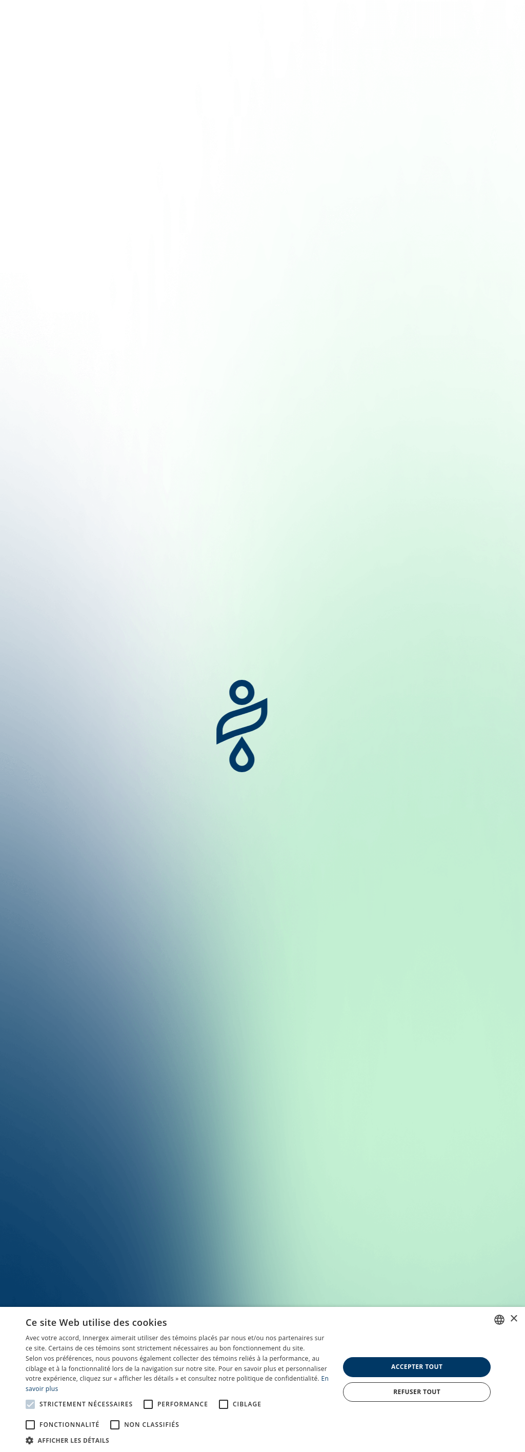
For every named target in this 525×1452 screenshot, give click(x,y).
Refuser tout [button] (416, 1391)
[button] (178, 1439)
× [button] (513, 1319)
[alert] (262, 1379)
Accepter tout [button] (416, 1366)
